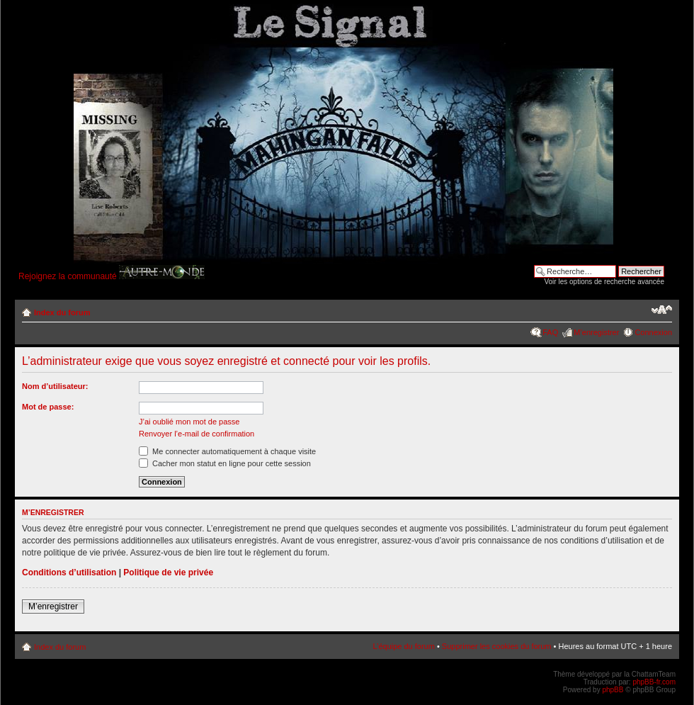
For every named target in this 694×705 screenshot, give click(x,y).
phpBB (612, 690)
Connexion (653, 332)
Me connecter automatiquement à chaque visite (227, 451)
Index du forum (62, 312)
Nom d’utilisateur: (55, 386)
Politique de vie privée (168, 572)
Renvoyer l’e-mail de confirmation (196, 433)
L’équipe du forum (403, 646)
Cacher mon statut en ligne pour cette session (225, 463)
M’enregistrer (596, 332)
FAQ (550, 332)
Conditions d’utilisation (69, 572)
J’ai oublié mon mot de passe (189, 421)
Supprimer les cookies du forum (497, 646)
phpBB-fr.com (654, 682)
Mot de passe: (48, 406)
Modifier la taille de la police (662, 309)
